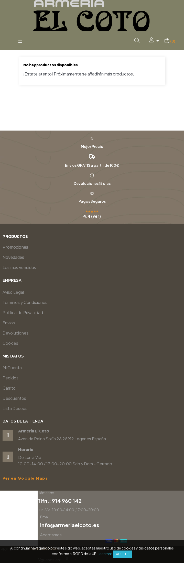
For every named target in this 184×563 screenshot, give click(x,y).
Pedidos (10, 377)
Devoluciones (15, 333)
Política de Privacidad (23, 312)
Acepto (122, 554)
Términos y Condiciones (25, 302)
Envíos (9, 322)
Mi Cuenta (12, 367)
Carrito (9, 388)
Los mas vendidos (19, 267)
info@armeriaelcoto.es (145, 525)
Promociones (15, 247)
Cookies (10, 343)
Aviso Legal (13, 292)
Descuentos (14, 398)
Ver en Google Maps (25, 478)
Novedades (13, 257)
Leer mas (105, 553)
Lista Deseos (15, 408)
